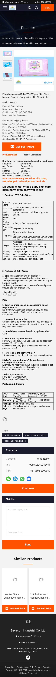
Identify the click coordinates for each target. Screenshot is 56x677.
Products (16, 38)
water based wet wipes (35, 435)
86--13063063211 (44, 2)
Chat (47, 8)
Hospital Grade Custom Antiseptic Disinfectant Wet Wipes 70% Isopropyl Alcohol (15, 596)
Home (5, 38)
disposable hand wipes (15, 441)
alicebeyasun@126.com (15, 2)
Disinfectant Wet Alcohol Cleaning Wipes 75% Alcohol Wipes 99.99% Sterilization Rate (40, 596)
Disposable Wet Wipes (34, 38)
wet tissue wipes (12, 435)
